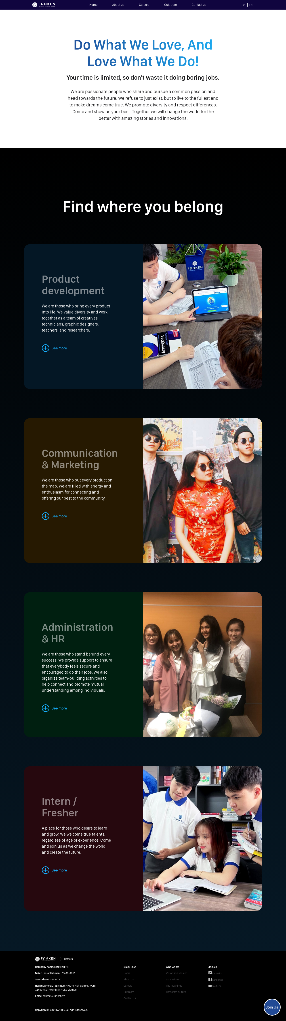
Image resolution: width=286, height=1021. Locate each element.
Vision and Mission (176, 973)
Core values (172, 979)
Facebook (215, 980)
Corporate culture (176, 992)
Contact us (199, 4)
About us (118, 4)
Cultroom (170, 4)
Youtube (214, 986)
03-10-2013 (55, 973)
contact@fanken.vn (50, 996)
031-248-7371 (49, 979)
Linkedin (215, 973)
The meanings (174, 985)
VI (244, 5)
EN (250, 5)
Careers (144, 4)
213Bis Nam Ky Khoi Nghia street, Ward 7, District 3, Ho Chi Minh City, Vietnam (65, 987)
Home (93, 4)
